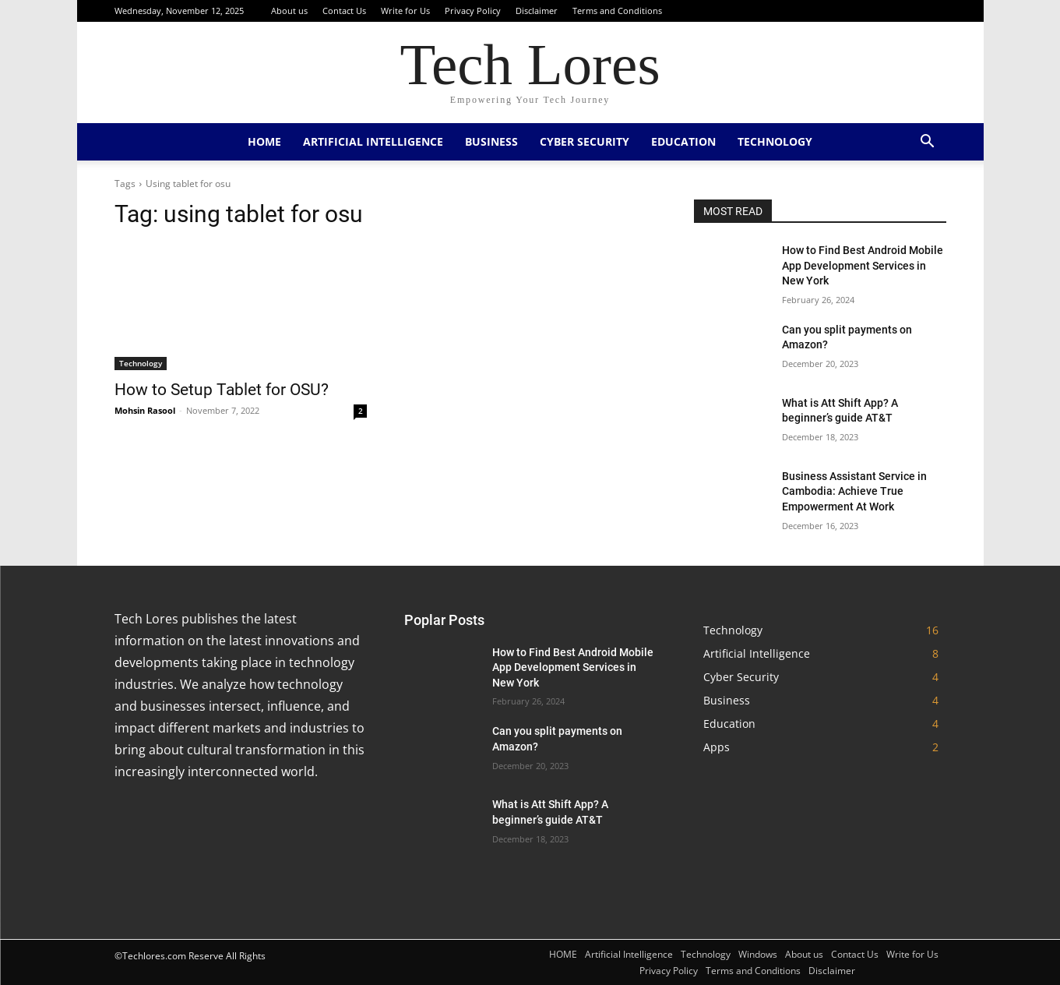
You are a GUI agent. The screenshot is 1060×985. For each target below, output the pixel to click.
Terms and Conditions (617, 10)
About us (289, 10)
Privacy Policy (473, 10)
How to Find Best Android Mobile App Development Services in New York (862, 265)
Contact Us (344, 10)
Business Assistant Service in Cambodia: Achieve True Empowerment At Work (854, 491)
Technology (775, 141)
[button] (927, 143)
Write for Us (405, 10)
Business (491, 141)
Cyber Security (584, 141)
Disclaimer (537, 10)
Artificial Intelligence (373, 141)
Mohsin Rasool (144, 410)
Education (683, 141)
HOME (264, 141)
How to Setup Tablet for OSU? (221, 389)
